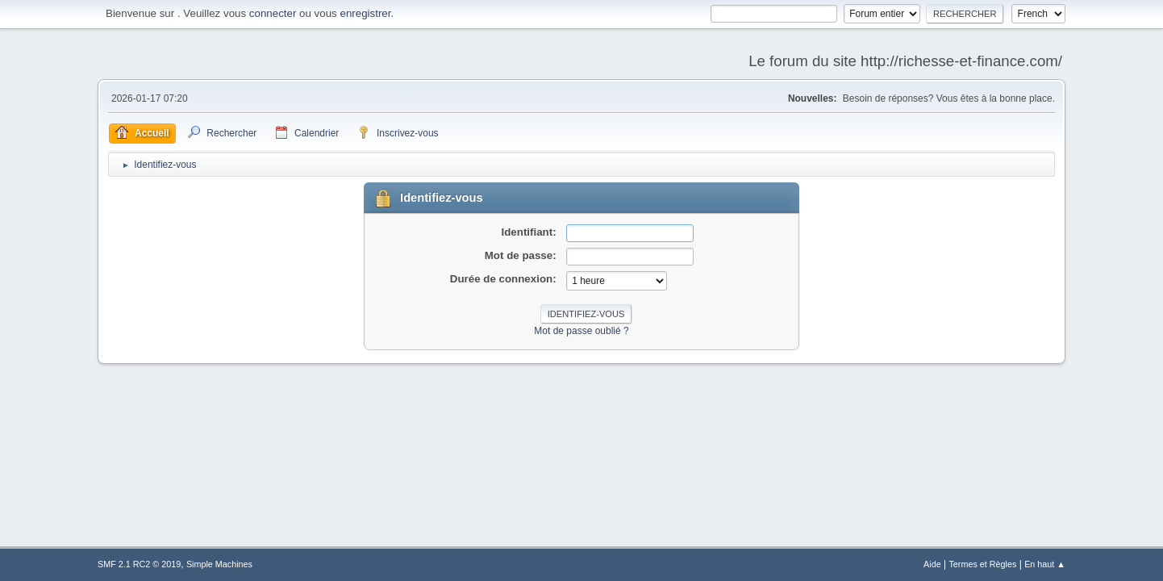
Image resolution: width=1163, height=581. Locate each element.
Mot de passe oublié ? (581, 330)
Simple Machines (219, 564)
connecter (273, 13)
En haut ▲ (1044, 564)
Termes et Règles (982, 564)
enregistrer (365, 13)
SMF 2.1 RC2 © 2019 (139, 564)
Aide (932, 564)
